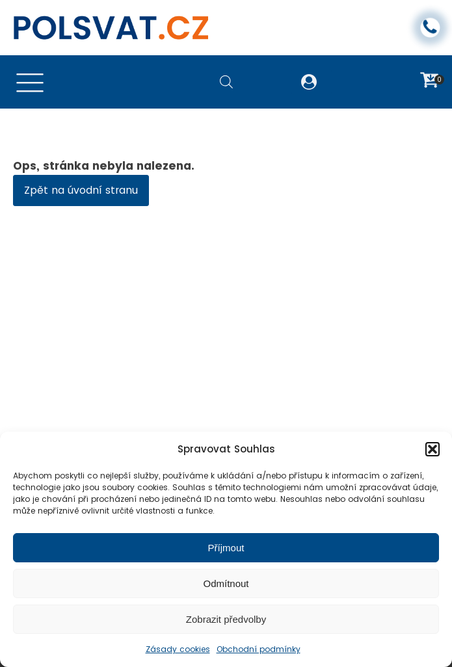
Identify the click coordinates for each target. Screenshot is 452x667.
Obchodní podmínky (258, 649)
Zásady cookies (178, 649)
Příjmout (226, 547)
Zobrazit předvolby (226, 619)
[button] (432, 449)
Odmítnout (225, 583)
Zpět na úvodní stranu (81, 190)
